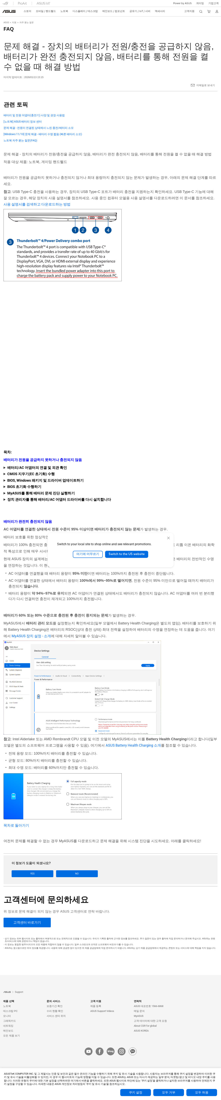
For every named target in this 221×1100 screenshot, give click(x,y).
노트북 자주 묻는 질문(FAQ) (20, 140)
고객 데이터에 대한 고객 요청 (150, 1021)
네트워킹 (8, 1026)
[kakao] (133, 1052)
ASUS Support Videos (102, 1011)
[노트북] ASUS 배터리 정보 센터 (23, 121)
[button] (200, 3)
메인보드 (8, 1031)
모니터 (7, 1016)
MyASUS (138, 1016)
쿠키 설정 (135, 1092)
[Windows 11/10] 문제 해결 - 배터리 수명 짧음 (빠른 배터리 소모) (43, 134)
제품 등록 (95, 1006)
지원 (14, 22)
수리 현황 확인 (55, 1011)
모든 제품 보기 (11, 1036)
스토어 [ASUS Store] (27, 11)
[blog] (111, 1052)
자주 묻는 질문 (26, 22)
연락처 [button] (137, 1001)
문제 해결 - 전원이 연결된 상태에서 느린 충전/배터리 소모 (39, 128)
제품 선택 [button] (8, 1001)
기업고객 (213, 3)
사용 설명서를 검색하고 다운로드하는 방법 (37, 204)
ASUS (6, 22)
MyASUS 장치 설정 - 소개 (31, 636)
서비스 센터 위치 (56, 1016)
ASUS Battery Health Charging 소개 (133, 745)
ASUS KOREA (141, 1031)
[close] (168, 537)
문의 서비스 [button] (53, 1001)
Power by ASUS (182, 3)
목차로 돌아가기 (16, 825)
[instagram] (122, 1052)
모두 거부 (168, 1092)
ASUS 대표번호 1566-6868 (148, 1006)
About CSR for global (145, 1026)
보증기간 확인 (55, 1006)
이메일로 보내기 (205, 85)
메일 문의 (139, 1011)
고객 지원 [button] (95, 1001)
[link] (9, 11)
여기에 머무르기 (87, 554)
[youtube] (88, 1052)
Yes (24, 873)
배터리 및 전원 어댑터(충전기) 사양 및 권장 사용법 (34, 115)
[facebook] (100, 1052)
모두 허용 (201, 1092)
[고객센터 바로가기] (27, 923)
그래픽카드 (9, 1021)
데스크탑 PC (10, 1011)
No (51, 873)
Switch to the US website (127, 554)
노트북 (7, 1006)
